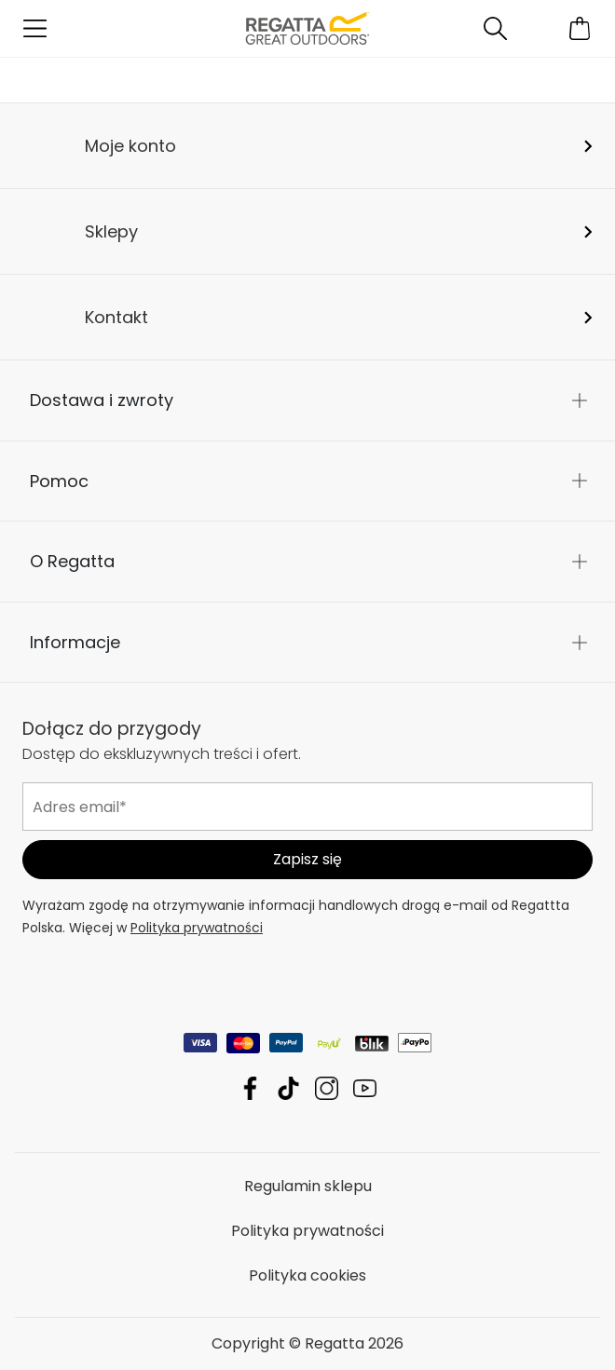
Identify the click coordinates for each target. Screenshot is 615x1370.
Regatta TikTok (288, 1088)
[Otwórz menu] (35, 28)
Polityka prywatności (196, 927)
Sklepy (111, 231)
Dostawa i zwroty (101, 400)
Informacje (75, 642)
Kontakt (116, 317)
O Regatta (72, 561)
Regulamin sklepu (308, 1186)
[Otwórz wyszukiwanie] (496, 28)
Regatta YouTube (364, 1088)
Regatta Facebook (250, 1088)
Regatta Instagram (326, 1088)
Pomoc (59, 481)
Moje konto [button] (130, 145)
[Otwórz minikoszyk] (580, 28)
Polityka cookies (307, 1275)
